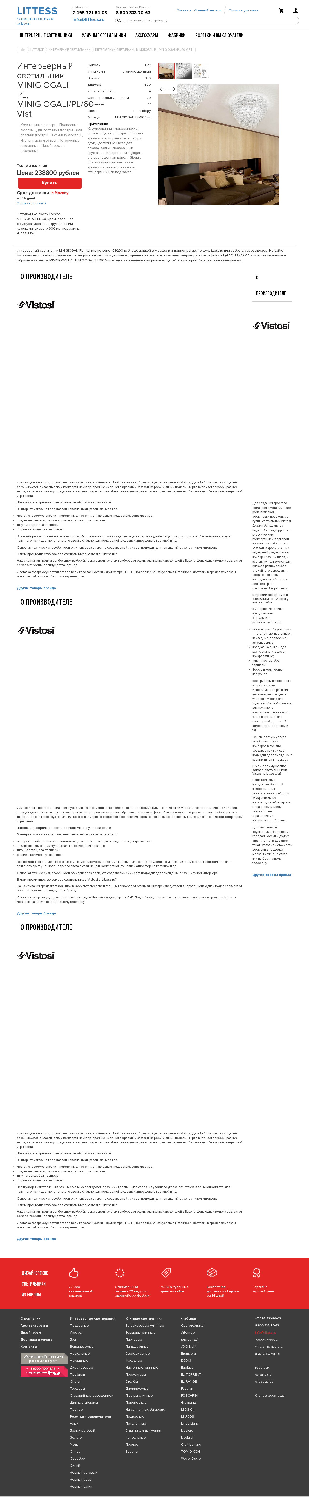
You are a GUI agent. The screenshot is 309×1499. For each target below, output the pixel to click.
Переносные (136, 1402)
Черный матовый (83, 1473)
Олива (75, 1452)
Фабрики (177, 35)
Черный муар (80, 1480)
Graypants (189, 1402)
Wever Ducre (191, 1459)
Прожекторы (136, 1374)
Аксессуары (146, 35)
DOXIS (186, 1360)
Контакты (29, 1346)
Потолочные (136, 1423)
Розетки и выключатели (219, 35)
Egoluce (187, 1367)
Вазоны (132, 1452)
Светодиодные (138, 1353)
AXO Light (188, 1346)
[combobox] (61, 192)
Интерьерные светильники (46, 35)
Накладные (79, 1360)
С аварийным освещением (91, 1395)
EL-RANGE (189, 1381)
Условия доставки (31, 203)
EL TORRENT (191, 1374)
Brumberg (188, 1353)
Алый (74, 1423)
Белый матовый (82, 1430)
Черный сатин (81, 1487)
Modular (187, 1437)
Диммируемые (81, 1367)
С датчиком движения (143, 1430)
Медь (74, 1444)
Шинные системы (84, 1402)
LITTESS (37, 11)
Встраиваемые (82, 1346)
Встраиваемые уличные (145, 1325)
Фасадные (134, 1360)
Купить (49, 183)
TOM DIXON (190, 1452)
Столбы (132, 1381)
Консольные (136, 1437)
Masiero (187, 1430)
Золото (76, 1437)
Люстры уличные (139, 1395)
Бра (73, 1339)
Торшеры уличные (140, 1332)
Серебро (77, 1459)
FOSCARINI (189, 1395)
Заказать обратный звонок (199, 10)
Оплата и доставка (244, 10)
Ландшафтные (137, 1346)
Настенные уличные (142, 1367)
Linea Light (189, 1423)
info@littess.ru (88, 19)
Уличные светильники (104, 35)
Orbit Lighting (191, 1444)
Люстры (76, 1332)
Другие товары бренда (36, 588)
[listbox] (154, 1496)
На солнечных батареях (145, 1409)
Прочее (76, 1409)
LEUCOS (187, 1416)
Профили (77, 1374)
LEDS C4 (188, 1409)
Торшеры (77, 1388)
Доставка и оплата (37, 1339)
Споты (75, 1381)
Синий (75, 1466)
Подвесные (79, 1325)
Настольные (80, 1353)
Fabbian (187, 1388)
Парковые (134, 1339)
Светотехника (192, 1325)
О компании (30, 1318)
